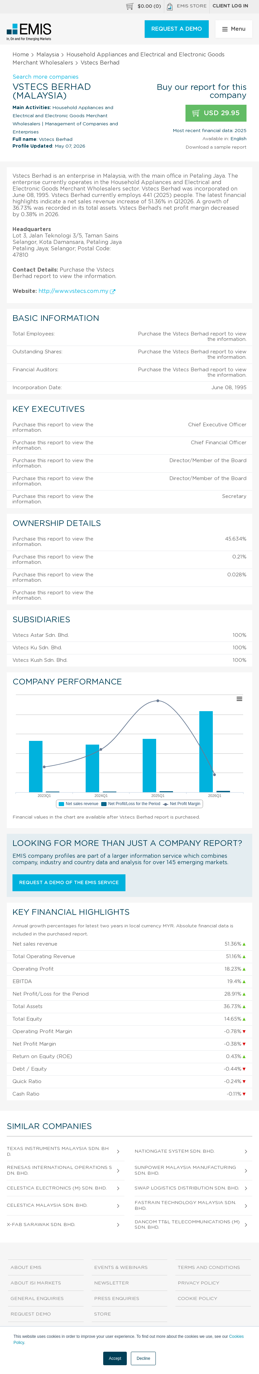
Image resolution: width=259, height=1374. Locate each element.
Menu (234, 29)
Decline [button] (143, 1358)
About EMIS (25, 1267)
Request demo (30, 1314)
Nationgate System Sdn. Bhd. (174, 1151)
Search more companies (45, 77)
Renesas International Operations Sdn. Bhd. (59, 1170)
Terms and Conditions (209, 1267)
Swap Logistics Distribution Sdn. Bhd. (187, 1188)
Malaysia (47, 54)
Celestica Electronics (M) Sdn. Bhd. (57, 1188)
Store (102, 1314)
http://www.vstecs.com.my (76, 291)
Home (20, 54)
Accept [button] (115, 1358)
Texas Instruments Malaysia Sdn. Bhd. (58, 1151)
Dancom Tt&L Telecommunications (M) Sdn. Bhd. (187, 1225)
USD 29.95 (216, 113)
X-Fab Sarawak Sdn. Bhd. (41, 1224)
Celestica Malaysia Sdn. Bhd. (47, 1205)
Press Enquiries (116, 1298)
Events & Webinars (121, 1267)
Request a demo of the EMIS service (69, 882)
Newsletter (111, 1283)
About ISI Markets (35, 1283)
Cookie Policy (197, 1298)
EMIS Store (187, 6)
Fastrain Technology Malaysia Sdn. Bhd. (185, 1205)
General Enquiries (37, 1298)
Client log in (230, 6)
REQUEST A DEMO (176, 29)
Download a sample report (216, 147)
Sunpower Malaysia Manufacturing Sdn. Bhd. (185, 1170)
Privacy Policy (198, 1283)
